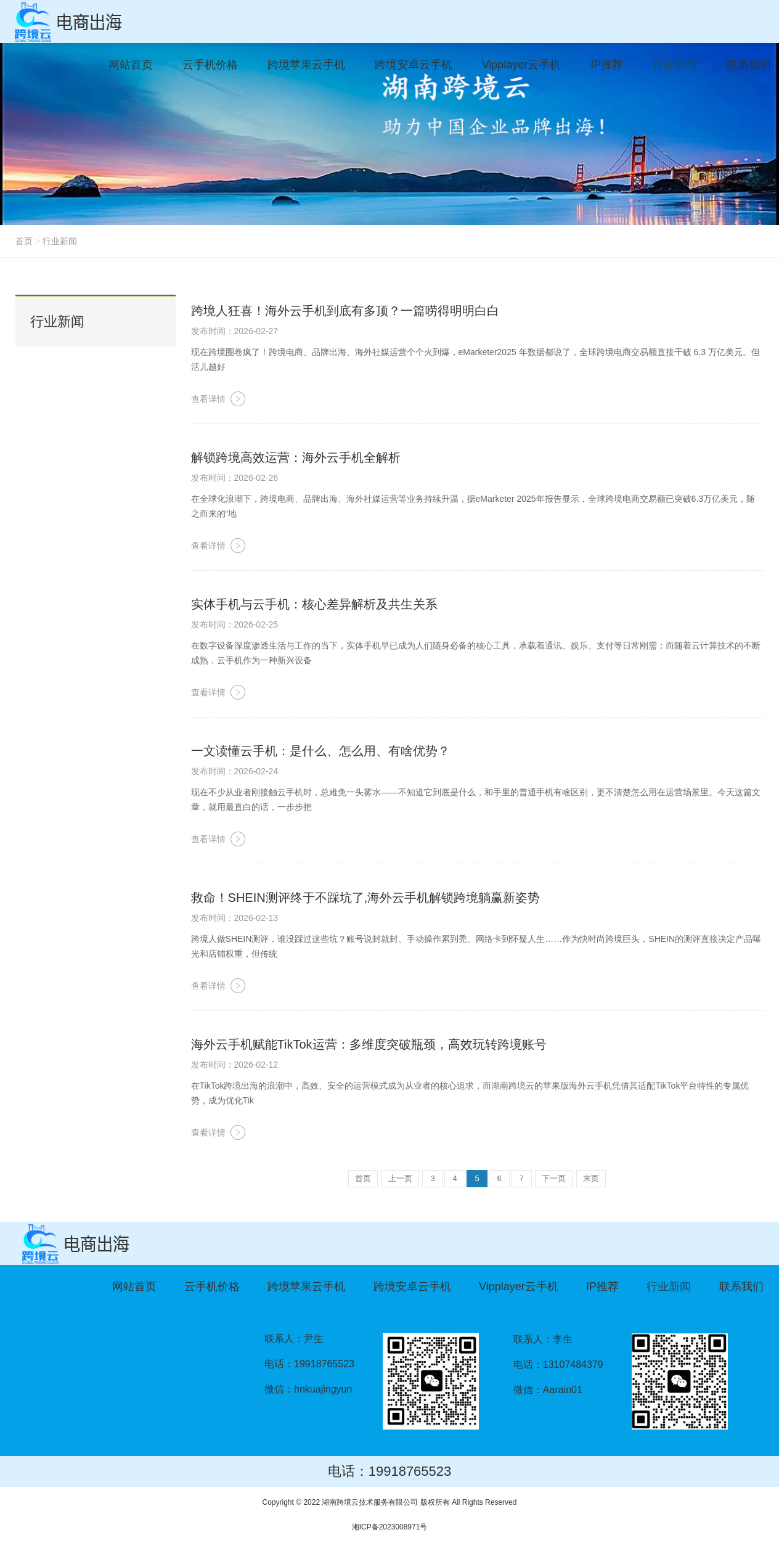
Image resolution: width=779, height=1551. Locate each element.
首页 (24, 241)
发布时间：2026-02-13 (235, 918)
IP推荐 (602, 1286)
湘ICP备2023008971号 (390, 1527)
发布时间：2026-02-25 (235, 624)
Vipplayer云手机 (518, 1286)
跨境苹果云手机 (306, 1286)
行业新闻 (60, 241)
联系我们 (741, 1286)
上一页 (400, 1178)
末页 (591, 1178)
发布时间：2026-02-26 (235, 478)
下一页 (554, 1178)
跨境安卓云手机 (412, 1286)
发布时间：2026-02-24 (235, 771)
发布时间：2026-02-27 (235, 331)
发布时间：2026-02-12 (235, 1065)
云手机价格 (212, 1286)
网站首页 (134, 1286)
